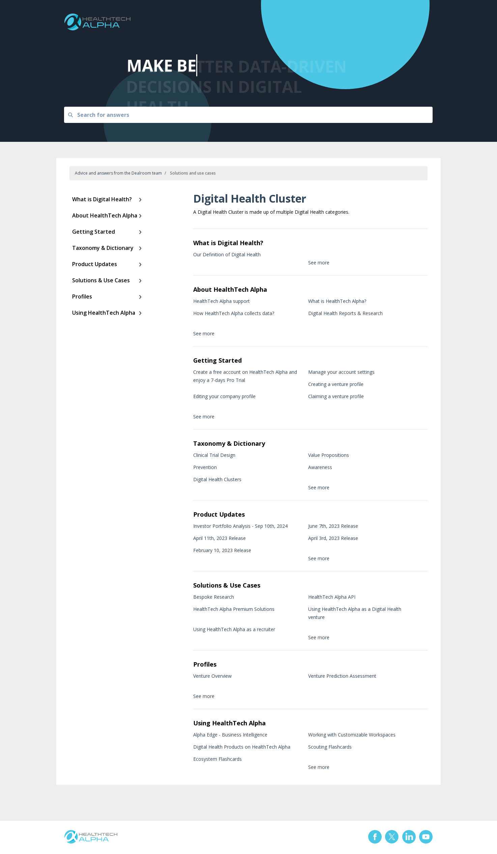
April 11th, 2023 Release (219, 538)
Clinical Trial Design (214, 455)
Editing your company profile (224, 396)
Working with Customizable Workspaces (352, 734)
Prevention (205, 467)
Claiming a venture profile (336, 396)
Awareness (320, 467)
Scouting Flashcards (330, 747)
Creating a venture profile (335, 384)
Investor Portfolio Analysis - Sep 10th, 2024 (240, 526)
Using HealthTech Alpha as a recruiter (234, 629)
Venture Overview (212, 676)
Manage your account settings (341, 372)
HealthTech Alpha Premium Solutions (233, 609)
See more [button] (318, 262)
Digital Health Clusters (217, 479)
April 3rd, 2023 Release (333, 538)
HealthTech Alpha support (221, 301)
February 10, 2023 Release (222, 550)
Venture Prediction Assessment (342, 676)
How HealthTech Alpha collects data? (233, 313)
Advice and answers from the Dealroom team (118, 173)
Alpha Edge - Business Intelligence (230, 734)
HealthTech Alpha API (331, 597)
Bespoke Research (213, 597)
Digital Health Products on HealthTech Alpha (241, 747)
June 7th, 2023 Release (333, 526)
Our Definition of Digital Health (227, 254)
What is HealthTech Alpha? (337, 301)
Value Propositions (328, 455)
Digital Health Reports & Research (345, 313)
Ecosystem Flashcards (217, 759)
